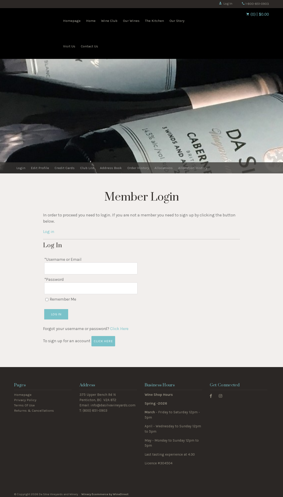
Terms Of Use (24, 403)
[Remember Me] (46, 297)
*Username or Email (63, 259)
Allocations (164, 168)
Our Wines (131, 21)
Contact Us (89, 46)
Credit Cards (65, 168)
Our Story (176, 21)
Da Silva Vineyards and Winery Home (37, 20)
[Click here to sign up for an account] (103, 339)
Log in (48, 231)
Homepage (72, 21)
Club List (87, 168)
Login (20, 168)
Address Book (111, 168)
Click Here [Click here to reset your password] (119, 326)
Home (91, 21)
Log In (225, 4)
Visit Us (69, 46)
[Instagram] (220, 394)
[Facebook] (211, 394)
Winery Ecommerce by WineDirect (104, 492)
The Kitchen (154, 21)
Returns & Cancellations (34, 408)
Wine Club (109, 21)
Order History (138, 168)
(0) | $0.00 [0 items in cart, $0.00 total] (257, 14)
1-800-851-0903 (255, 4)
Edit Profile (40, 168)
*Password (54, 278)
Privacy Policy (25, 398)
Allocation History (192, 168)
